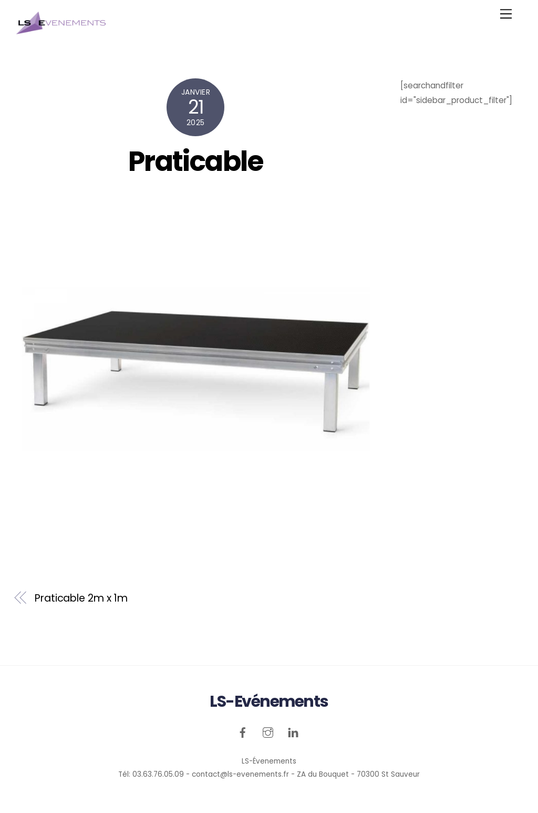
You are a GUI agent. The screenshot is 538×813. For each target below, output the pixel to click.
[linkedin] (293, 731)
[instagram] (267, 731)
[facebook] (242, 731)
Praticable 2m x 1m (81, 598)
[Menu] (505, 14)
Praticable (195, 161)
